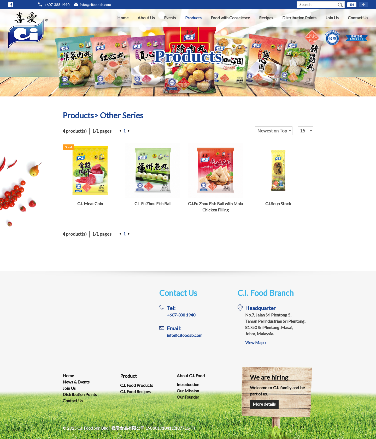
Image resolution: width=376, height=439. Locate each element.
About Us (146, 17)
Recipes (266, 17)
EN (352, 4)
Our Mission (188, 390)
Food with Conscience (230, 17)
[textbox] (316, 5)
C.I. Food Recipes (135, 391)
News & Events (76, 381)
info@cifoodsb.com (95, 4)
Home (122, 17)
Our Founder (188, 396)
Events (170, 17)
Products (193, 17)
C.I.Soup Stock (278, 203)
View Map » (256, 342)
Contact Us (358, 17)
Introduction (188, 384)
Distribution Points (299, 17)
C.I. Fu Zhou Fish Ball (152, 203)
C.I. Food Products (136, 385)
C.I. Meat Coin (90, 203)
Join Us (332, 17)
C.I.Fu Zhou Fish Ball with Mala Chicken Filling (215, 206)
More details (264, 403)
